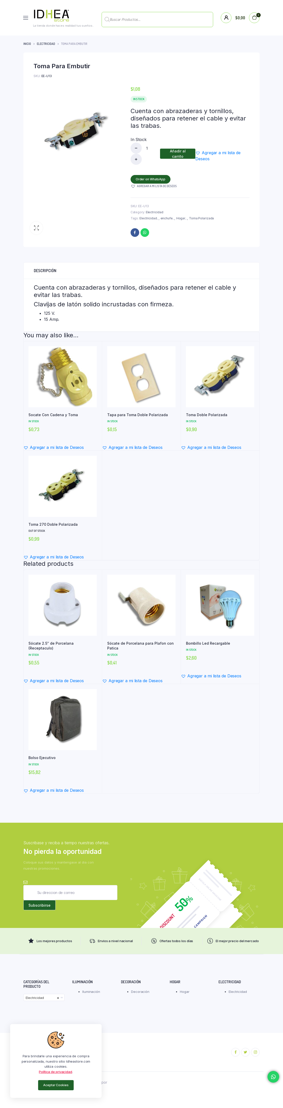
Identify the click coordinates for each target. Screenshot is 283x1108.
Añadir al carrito (178, 154)
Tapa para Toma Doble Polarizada (137, 415)
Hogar (181, 218)
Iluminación (91, 992)
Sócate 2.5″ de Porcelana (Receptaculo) (51, 645)
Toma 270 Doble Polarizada (53, 524)
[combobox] (44, 998)
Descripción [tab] (45, 270)
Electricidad (46, 44)
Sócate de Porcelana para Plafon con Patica (140, 645)
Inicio (27, 44)
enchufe (167, 218)
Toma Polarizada (201, 218)
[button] (36, 228)
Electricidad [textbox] (42, 998)
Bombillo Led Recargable (208, 643)
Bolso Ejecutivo (42, 757)
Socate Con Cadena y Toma (53, 415)
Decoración (140, 992)
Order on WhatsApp (151, 179)
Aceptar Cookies (56, 1085)
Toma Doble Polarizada (206, 415)
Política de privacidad (55, 1072)
